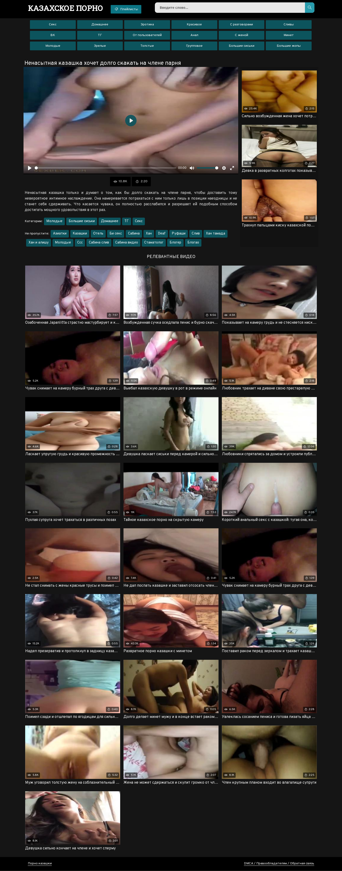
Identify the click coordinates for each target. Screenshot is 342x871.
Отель (98, 234)
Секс (53, 25)
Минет (289, 35)
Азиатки (59, 234)
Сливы (289, 25)
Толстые (147, 46)
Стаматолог (153, 243)
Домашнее (99, 25)
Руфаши (178, 234)
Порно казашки (40, 864)
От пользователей (147, 35)
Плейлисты (127, 9)
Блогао (193, 243)
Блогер (175, 243)
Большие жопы (289, 46)
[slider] (105, 168)
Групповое (194, 46)
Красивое (194, 25)
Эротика (147, 25)
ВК (52, 35)
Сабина (134, 234)
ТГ (100, 35)
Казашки (80, 234)
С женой (241, 35)
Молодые (52, 46)
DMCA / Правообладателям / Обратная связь (279, 864)
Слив (196, 234)
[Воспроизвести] (29, 168)
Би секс (115, 234)
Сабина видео (126, 243)
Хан (149, 234)
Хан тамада (215, 234)
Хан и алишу (38, 243)
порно (66, 8)
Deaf (162, 234)
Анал (194, 35)
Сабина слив (99, 243)
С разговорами (241, 25)
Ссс (80, 243)
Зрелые (100, 46)
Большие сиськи (241, 46)
